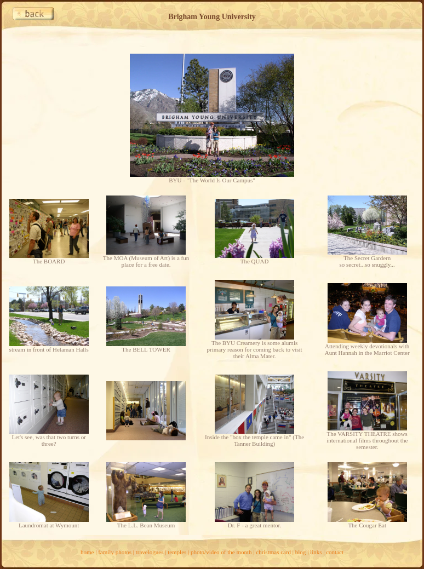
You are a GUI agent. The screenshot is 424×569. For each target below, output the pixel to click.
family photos (114, 552)
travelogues (150, 552)
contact (334, 552)
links (316, 552)
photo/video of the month (221, 552)
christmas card (273, 552)
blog (300, 552)
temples (177, 552)
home (87, 552)
